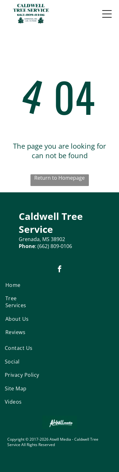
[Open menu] (107, 14)
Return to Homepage (59, 177)
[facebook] (60, 270)
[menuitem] (18, 285)
